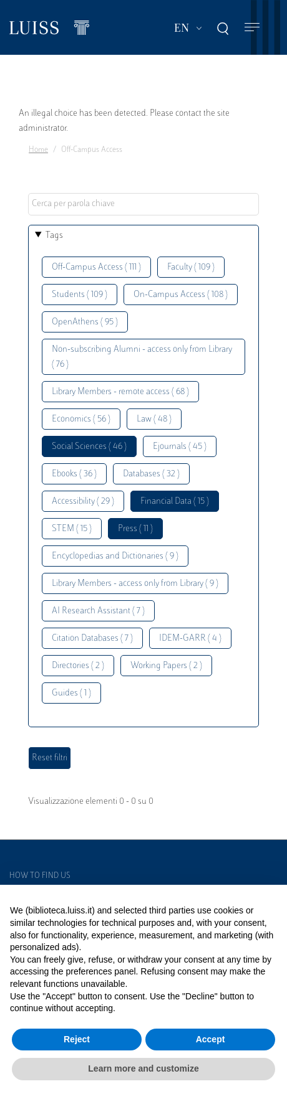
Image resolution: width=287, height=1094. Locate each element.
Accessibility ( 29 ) (83, 501)
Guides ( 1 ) (71, 693)
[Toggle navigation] (252, 27)
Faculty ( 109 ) (191, 267)
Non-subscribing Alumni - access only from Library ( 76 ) (142, 357)
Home (38, 150)
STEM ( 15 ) (72, 529)
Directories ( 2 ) (78, 666)
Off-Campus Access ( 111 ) (96, 267)
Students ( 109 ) (79, 294)
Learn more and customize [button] (143, 1068)
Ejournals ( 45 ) (180, 446)
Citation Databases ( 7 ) (92, 638)
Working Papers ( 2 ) (166, 666)
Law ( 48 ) (154, 419)
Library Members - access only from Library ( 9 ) (135, 583)
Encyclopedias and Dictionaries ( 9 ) (115, 556)
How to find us (40, 876)
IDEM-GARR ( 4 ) (190, 638)
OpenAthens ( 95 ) (85, 322)
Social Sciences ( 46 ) (89, 446)
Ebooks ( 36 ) (74, 474)
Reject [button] (77, 1039)
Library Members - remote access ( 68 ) (120, 392)
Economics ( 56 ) (81, 419)
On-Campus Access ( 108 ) (181, 294)
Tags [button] (54, 235)
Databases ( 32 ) (151, 474)
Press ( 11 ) (135, 529)
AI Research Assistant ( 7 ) (98, 611)
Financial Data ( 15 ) (174, 501)
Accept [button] (210, 1039)
